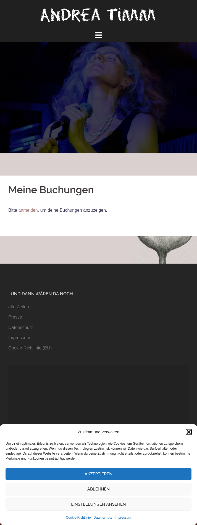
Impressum (123, 517)
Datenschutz (103, 517)
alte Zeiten (18, 306)
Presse (15, 317)
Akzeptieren (98, 473)
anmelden (28, 210)
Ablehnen (98, 489)
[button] (188, 432)
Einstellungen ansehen (98, 504)
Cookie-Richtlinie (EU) (30, 348)
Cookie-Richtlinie (78, 517)
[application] (98, 416)
